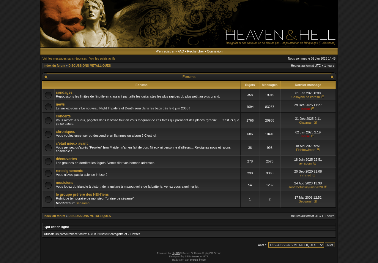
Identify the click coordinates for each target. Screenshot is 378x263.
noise (305, 109)
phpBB (176, 253)
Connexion (215, 51)
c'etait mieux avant (72, 143)
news (60, 104)
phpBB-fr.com (198, 259)
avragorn (305, 163)
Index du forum (54, 65)
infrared (305, 175)
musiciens (64, 183)
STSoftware (192, 256)
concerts (63, 116)
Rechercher (195, 51)
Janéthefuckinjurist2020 (306, 187)
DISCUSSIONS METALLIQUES (89, 65)
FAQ (180, 51)
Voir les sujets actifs (102, 58)
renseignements (69, 171)
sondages (64, 92)
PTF (205, 256)
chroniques (65, 132)
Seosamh (82, 203)
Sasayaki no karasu (305, 97)
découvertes (66, 159)
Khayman (305, 122)
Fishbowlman (305, 150)
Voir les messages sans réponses (64, 58)
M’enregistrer (164, 51)
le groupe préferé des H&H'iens (82, 194)
